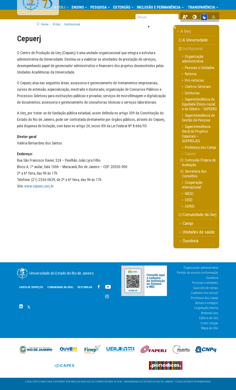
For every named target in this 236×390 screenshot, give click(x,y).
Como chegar (209, 323)
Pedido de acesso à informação (197, 273)
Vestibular (106, 15)
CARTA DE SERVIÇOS (31, 287)
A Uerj (63, 5)
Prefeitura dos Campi (204, 298)
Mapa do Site (209, 328)
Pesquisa (102, 5)
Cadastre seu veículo (204, 293)
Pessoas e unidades (205, 283)
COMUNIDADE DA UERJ (81, 15)
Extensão (126, 5)
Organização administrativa (201, 268)
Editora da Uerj (208, 318)
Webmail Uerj (209, 313)
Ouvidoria (212, 278)
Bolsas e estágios (206, 303)
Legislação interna (206, 308)
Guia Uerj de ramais (205, 288)
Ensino (81, 5)
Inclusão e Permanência (162, 5)
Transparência (205, 5)
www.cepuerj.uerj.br (39, 186)
